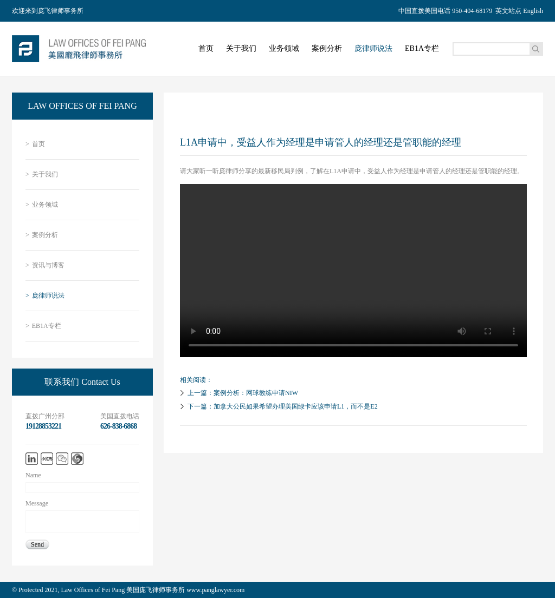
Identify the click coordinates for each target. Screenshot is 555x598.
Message (36, 503)
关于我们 (241, 48)
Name (33, 475)
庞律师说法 (373, 48)
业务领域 (284, 48)
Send (37, 544)
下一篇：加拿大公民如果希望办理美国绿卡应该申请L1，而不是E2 (277, 406)
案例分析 (327, 48)
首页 (206, 48)
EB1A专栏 (422, 48)
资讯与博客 (44, 265)
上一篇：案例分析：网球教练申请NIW (237, 392)
